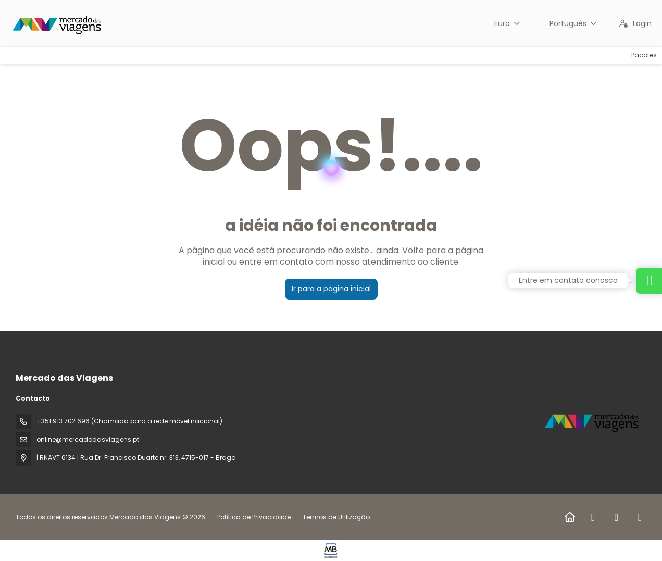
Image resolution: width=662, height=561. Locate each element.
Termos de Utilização (335, 517)
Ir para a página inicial (331, 288)
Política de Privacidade (254, 517)
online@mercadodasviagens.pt (87, 439)
